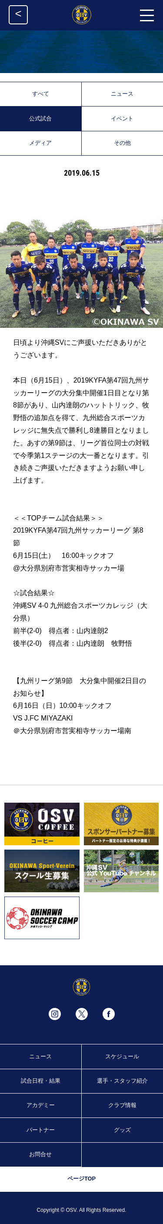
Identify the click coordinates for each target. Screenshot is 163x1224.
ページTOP (81, 1178)
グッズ (122, 1130)
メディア (40, 143)
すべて (40, 93)
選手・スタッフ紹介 (122, 1080)
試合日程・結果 (40, 1080)
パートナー (41, 1130)
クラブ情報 (122, 1105)
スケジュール (122, 1056)
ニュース (122, 93)
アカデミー (41, 1105)
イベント (122, 118)
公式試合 (40, 118)
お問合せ (40, 1154)
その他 (122, 143)
